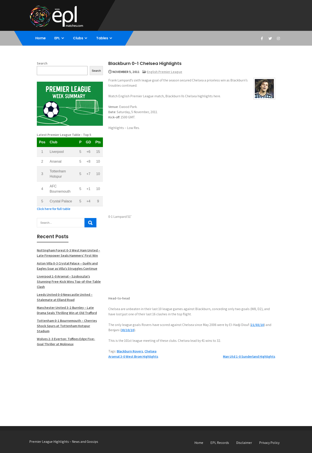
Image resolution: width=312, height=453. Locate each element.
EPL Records (219, 442)
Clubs (78, 38)
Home (40, 38)
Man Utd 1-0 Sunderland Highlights (249, 356)
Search (42, 63)
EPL (57, 38)
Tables (102, 38)
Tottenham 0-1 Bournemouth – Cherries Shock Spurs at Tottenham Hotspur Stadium (67, 325)
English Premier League (164, 71)
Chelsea (150, 351)
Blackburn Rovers (130, 351)
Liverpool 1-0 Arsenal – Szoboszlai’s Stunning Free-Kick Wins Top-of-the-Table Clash (69, 281)
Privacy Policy (269, 442)
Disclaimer (244, 442)
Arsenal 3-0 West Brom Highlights (133, 356)
